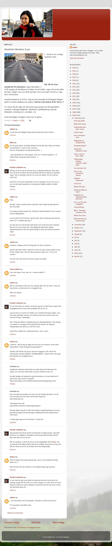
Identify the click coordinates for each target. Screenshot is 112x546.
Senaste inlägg (11, 522)
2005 (74, 115)
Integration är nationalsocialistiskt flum (80, 197)
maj (75, 243)
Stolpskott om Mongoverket (79, 141)
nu (57, 92)
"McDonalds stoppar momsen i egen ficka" (80, 162)
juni (75, 240)
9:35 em (13, 334)
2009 (74, 103)
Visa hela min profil (77, 58)
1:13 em (13, 275)
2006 (74, 112)
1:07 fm (12, 189)
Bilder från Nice (79, 187)
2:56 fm (12, 359)
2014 (74, 87)
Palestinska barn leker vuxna (80, 128)
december (78, 118)
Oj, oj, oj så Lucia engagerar (80, 203)
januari (77, 256)
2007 (74, 109)
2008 (74, 106)
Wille (11, 142)
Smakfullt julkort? (80, 146)
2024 (74, 68)
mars (76, 250)
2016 (74, 80)
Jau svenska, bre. (80, 168)
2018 (74, 74)
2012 (74, 93)
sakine (12, 129)
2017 (74, 77)
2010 (74, 99)
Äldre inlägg (58, 522)
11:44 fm (13, 508)
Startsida (35, 522)
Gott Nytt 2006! (79, 121)
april (76, 247)
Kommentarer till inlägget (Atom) (28, 527)
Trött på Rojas (79, 207)
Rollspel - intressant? (79, 179)
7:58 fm (12, 384)
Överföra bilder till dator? (80, 191)
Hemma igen (78, 132)
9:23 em (13, 450)
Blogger (66, 537)
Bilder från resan (80, 124)
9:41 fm (12, 235)
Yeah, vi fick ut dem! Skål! (79, 155)
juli (75, 237)
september (78, 231)
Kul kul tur (77, 183)
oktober (77, 228)
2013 (74, 90)
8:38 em (13, 470)
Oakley (53, 442)
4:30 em (13, 490)
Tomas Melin (15, 269)
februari (77, 253)
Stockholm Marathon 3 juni (80, 150)
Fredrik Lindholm (16, 167)
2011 (74, 96)
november (78, 225)
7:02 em (13, 135)
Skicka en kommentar (15, 513)
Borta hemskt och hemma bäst (80, 219)
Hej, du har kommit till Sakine (78, 173)
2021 (74, 71)
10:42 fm (13, 422)
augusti (77, 234)
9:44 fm (12, 262)
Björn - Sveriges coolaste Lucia (80, 211)
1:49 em (13, 296)
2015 (74, 84)
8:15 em (13, 160)
